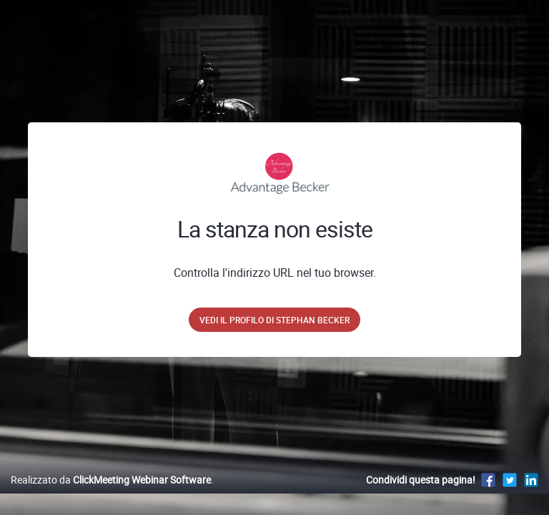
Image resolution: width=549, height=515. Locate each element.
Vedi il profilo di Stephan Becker (274, 319)
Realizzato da (111, 479)
